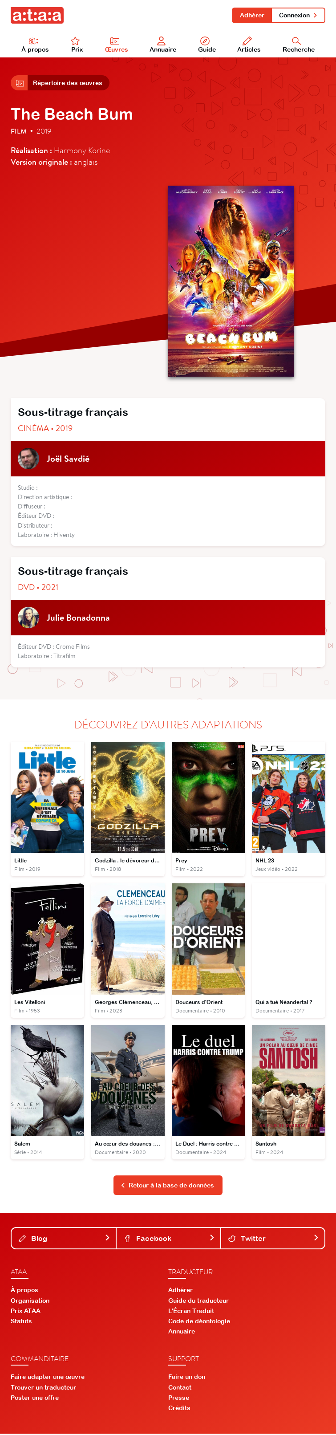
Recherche (299, 45)
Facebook (169, 1239)
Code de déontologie (199, 1321)
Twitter (273, 1239)
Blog (64, 1239)
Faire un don (186, 1378)
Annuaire (163, 45)
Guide (207, 45)
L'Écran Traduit (191, 1311)
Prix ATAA (25, 1311)
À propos (35, 45)
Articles (249, 45)
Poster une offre (35, 1398)
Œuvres (116, 45)
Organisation (30, 1301)
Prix (77, 45)
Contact (179, 1388)
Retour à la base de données (167, 1186)
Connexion (298, 15)
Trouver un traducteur (43, 1388)
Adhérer (251, 15)
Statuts (21, 1321)
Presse (178, 1398)
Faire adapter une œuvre (48, 1378)
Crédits (179, 1409)
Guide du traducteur (198, 1301)
